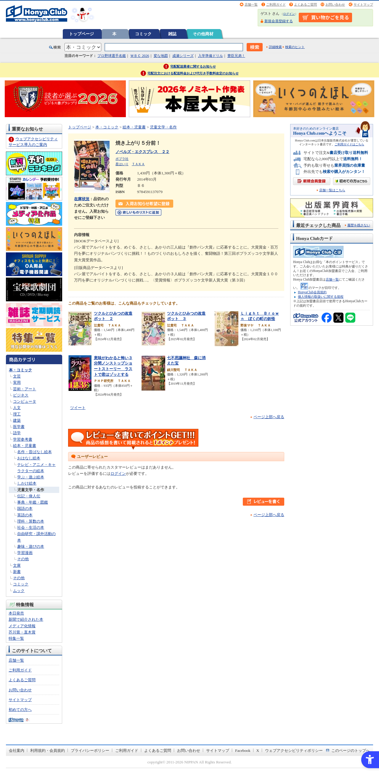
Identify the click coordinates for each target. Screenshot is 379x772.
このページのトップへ (350, 750)
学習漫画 (25, 552)
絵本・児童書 (24, 445)
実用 (17, 382)
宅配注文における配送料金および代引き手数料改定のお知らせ (193, 73)
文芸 (17, 376)
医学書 (19, 426)
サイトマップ (363, 4)
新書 (17, 571)
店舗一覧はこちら (332, 190)
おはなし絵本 (28, 458)
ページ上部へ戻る (268, 417)
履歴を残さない (358, 225)
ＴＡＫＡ (138, 164)
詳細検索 (275, 47)
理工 (17, 414)
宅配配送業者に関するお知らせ (193, 66)
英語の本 (25, 515)
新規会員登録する (278, 21)
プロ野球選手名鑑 (111, 56)
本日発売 (16, 613)
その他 (23, 559)
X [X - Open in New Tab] (257, 750)
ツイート (78, 407)
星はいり (122, 164)
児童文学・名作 (30, 490)
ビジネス (20, 395)
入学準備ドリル (210, 56)
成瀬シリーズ (183, 56)
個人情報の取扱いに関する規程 (320, 296)
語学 (17, 433)
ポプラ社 (122, 158)
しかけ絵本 (26, 483)
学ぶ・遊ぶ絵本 (30, 477)
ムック (19, 590)
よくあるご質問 (305, 4)
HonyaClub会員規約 (312, 292)
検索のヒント (295, 47)
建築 (17, 420)
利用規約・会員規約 (47, 750)
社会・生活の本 (30, 527)
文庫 (17, 565)
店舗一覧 (251, 4)
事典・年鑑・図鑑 (32, 502)
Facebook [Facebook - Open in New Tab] (242, 750)
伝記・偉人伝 (28, 496)
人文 (17, 407)
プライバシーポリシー (90, 750)
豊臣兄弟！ (236, 56)
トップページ (81, 33)
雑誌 (172, 33)
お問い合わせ (335, 4)
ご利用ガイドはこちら (349, 144)
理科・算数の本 (30, 521)
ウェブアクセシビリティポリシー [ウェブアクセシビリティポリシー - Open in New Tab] (294, 750)
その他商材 (203, 33)
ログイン (289, 13)
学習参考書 (22, 439)
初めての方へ (20, 709)
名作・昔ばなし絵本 (34, 452)
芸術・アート (24, 389)
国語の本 (25, 508)
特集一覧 (16, 638)
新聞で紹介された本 (26, 619)
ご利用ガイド (276, 4)
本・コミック (20, 370)
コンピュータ (24, 401)
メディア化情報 (22, 626)
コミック (143, 33)
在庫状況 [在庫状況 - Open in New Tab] (81, 199)
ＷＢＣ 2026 (139, 56)
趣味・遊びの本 (30, 546)
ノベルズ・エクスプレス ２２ (142, 151)
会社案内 (16, 750)
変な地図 (161, 56)
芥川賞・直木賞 (22, 632)
